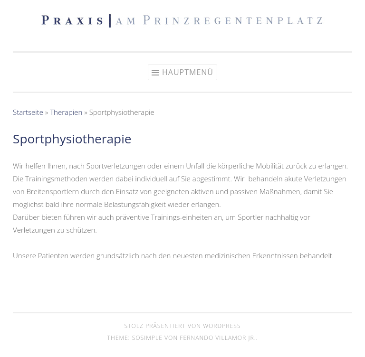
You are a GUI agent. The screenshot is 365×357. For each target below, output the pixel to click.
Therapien (66, 112)
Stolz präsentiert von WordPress (182, 326)
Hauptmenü (187, 72)
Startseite (28, 112)
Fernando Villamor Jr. (218, 338)
